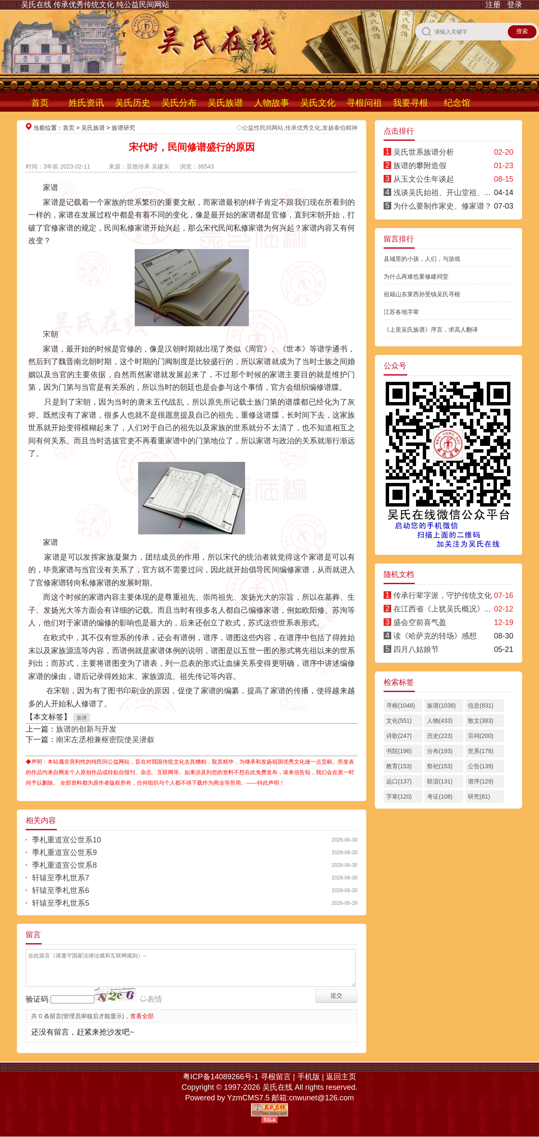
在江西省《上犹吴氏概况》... (442, 609)
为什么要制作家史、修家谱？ (442, 206)
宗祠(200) (481, 735)
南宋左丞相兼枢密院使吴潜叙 (105, 739)
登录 (514, 4)
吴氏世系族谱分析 (423, 152)
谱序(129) (481, 781)
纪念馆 (457, 102)
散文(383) (481, 720)
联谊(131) (440, 781)
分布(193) (440, 751)
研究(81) (479, 796)
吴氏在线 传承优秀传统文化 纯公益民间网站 (95, 4)
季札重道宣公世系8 (64, 865)
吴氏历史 (132, 102)
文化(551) (399, 720)
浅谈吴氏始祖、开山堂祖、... (442, 192)
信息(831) (481, 705)
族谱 (82, 718)
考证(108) (440, 796)
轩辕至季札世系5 (60, 903)
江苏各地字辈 (401, 311)
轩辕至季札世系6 (60, 890)
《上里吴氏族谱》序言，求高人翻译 (431, 329)
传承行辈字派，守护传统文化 (442, 595)
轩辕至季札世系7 (60, 878)
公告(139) (481, 766)
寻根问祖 (364, 102)
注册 (493, 4)
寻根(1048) (400, 705)
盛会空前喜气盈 (419, 622)
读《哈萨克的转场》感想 (435, 636)
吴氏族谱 (225, 102)
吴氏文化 (318, 102)
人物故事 (271, 102)
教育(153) (399, 766)
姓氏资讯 (86, 102)
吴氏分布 (179, 102)
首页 (40, 102)
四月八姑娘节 (416, 649)
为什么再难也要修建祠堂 (416, 276)
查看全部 (142, 1016)
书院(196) (399, 751)
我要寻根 (410, 102)
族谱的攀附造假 (419, 165)
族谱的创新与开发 (86, 729)
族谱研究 (123, 127)
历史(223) (440, 735)
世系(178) (481, 751)
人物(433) (440, 720)
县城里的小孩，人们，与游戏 (422, 258)
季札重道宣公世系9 (64, 852)
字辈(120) (399, 796)
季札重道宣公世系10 (66, 840)
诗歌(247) (399, 735)
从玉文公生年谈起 (423, 179)
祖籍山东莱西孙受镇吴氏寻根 (422, 294)
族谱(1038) (441, 705)
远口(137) (399, 781)
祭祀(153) (440, 766)
